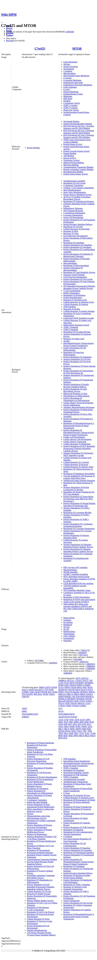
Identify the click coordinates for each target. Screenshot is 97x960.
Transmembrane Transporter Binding (78, 167)
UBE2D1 (25, 696)
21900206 (69, 32)
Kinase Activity (69, 158)
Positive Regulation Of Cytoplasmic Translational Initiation (78, 525)
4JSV (70, 724)
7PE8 (90, 731)
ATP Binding (68, 156)
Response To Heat (70, 231)
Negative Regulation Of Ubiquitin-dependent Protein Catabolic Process (78, 545)
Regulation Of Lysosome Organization (79, 528)
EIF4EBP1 (79, 683)
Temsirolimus (69, 634)
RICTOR (76, 696)
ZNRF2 (83, 706)
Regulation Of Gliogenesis (37, 788)
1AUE (61, 720)
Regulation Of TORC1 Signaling (76, 885)
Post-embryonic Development (75, 236)
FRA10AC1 (39, 690)
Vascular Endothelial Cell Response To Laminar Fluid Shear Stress (79, 477)
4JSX (75, 724)
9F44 (60, 738)
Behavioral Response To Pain (75, 394)
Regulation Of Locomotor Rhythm (77, 512)
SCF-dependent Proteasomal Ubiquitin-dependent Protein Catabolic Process (79, 287)
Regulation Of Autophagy (73, 243)
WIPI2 (68, 706)
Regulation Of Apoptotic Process (76, 795)
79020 (24, 708)
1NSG (71, 720)
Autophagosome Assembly (74, 181)
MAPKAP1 (63, 690)
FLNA (61, 687)
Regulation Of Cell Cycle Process (40, 912)
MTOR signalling (70, 572)
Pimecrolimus (69, 618)
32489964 (52, 663)
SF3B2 (45, 694)
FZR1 (51, 690)
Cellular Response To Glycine (39, 891)
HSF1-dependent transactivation (76, 576)
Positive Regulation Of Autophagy (77, 247)
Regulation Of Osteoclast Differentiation (73, 353)
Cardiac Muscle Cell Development (77, 439)
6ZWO (67, 731)
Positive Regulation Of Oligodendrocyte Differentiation (76, 399)
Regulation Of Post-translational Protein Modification (40, 780)
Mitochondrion (69, 73)
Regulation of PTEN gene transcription (79, 599)
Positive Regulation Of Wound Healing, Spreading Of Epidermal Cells (79, 504)
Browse (9, 28)
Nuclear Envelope (70, 66)
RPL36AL (38, 694)
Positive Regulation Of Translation (77, 357)
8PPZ (76, 736)
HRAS (79, 687)
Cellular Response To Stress (38, 919)
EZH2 (31, 690)
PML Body (67, 98)
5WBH (72, 726)
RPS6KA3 (62, 699)
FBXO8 (72, 685)
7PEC (76, 733)
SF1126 (66, 627)
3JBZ (71, 722)
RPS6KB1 (71, 699)
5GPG (60, 726)
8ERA (71, 736)
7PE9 (60, 733)
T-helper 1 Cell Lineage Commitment (78, 188)
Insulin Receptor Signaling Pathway (78, 224)
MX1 (50, 692)
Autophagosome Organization (75, 782)
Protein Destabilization (72, 297)
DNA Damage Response (73, 211)
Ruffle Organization (71, 293)
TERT (67, 703)
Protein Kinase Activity (72, 144)
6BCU (61, 729)
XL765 (66, 629)
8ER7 (66, 736)
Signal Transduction (71, 901)
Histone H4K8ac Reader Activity (40, 901)
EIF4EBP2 (89, 683)
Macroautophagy (70, 263)
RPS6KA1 (89, 696)
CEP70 (48, 687)
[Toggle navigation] (2, 22)
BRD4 (41, 687)
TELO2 (61, 703)
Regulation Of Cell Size (73, 227)
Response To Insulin (71, 309)
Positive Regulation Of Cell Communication (74, 844)
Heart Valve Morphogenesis (74, 192)
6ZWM (61, 731)
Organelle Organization (72, 889)
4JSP (65, 724)
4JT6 (84, 724)
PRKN (76, 694)
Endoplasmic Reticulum (73, 82)
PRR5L (83, 694)
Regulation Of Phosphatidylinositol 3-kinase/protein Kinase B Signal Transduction (78, 425)
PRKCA (70, 694)
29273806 (39, 660)
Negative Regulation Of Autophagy (77, 245)
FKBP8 (87, 685)
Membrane (67, 96)
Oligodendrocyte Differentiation (76, 396)
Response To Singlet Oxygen (38, 894)
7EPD (73, 731)
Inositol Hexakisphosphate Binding (77, 124)
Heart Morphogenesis (72, 190)
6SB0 (84, 729)
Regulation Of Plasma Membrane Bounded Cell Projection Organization (40, 745)
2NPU (88, 720)
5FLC (89, 724)
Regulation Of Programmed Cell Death (79, 800)
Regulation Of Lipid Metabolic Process (79, 272)
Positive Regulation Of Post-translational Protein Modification (40, 805)
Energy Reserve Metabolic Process (77, 195)
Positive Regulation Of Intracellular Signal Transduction (77, 789)
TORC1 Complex (70, 105)
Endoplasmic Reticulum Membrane (77, 85)
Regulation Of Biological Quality (76, 875)
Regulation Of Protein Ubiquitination (42, 777)
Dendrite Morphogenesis (37, 930)
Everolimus (68, 622)
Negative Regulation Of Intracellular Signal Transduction (42, 751)
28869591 (90, 664)
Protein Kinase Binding (72, 878)
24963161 (84, 662)
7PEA (65, 733)
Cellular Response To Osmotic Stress (78, 467)
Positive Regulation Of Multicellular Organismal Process (78, 411)
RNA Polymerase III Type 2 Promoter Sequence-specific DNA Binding (78, 131)
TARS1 (52, 694)
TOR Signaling (69, 307)
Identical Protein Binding (73, 163)
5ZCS (90, 726)
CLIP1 (61, 683)
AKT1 (78, 678)
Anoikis (66, 341)
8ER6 (60, 736)
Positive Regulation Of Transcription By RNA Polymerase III (78, 372)
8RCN (92, 736)
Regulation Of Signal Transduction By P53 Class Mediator (78, 493)
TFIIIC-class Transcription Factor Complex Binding (77, 141)
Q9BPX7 (25, 717)
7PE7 (85, 731)
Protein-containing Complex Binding (78, 169)
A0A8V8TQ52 (64, 717)
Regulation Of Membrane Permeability (79, 474)
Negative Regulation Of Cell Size (77, 359)
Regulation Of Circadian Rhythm (76, 332)
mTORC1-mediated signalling (75, 574)
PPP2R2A (84, 692)
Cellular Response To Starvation (76, 229)
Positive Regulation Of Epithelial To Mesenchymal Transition (78, 255)
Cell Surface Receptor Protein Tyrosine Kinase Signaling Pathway (41, 934)
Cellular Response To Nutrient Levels (78, 302)
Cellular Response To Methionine (77, 444)
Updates (9, 35)
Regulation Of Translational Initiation (78, 201)
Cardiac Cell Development (74, 437)
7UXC (87, 733)
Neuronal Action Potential (73, 275)
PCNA (90, 690)
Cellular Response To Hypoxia (75, 464)
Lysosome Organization (73, 215)
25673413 (83, 655)
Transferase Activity (71, 160)
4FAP (91, 722)
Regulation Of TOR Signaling (75, 775)
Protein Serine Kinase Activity (75, 174)
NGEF (55, 692)
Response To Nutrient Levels (75, 300)
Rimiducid (67, 625)
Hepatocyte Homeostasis (37, 834)
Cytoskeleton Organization (74, 213)
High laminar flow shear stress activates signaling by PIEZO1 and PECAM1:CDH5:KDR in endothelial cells (78, 607)
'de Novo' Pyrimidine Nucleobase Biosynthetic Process (76, 198)
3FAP (66, 722)
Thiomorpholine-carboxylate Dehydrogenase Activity (38, 817)
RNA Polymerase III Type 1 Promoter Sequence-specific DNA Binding (78, 127)
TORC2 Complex (70, 108)
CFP (90, 680)
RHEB (61, 696)
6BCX (66, 729)
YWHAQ (76, 706)
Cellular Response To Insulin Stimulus (79, 311)
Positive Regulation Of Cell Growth (77, 279)
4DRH (76, 722)
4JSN (60, 724)
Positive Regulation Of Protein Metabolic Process (39, 785)
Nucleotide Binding (71, 121)
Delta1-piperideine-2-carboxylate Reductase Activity (40, 810)
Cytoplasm (67, 71)
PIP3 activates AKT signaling (75, 567)
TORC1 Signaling (70, 327)
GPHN (67, 687)
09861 (24, 711)
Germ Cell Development (73, 217)
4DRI (81, 722)
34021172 (85, 650)
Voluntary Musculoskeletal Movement (78, 407)
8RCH (81, 736)
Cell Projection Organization (75, 277)
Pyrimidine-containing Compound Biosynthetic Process (41, 876)
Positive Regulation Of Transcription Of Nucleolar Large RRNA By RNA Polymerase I (78, 498)
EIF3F (72, 683)
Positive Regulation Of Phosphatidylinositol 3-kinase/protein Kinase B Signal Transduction (78, 432)
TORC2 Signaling (70, 329)
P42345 (74, 717)
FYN (47, 690)
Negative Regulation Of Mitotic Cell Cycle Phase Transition (42, 837)
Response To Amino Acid (73, 339)
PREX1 (92, 692)
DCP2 (66, 683)
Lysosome (67, 78)
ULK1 (88, 703)
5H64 (66, 726)
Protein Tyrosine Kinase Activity (76, 151)
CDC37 (85, 680)
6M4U (72, 729)
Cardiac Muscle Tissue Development (78, 403)
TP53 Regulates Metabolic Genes (77, 590)
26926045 (82, 652)
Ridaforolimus (69, 631)
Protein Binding (33, 148)
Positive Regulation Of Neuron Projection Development (39, 826)
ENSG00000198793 (66, 714)
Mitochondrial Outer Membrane (76, 76)
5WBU (78, 726)
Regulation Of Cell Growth (74, 183)
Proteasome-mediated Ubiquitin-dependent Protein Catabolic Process (41, 853)
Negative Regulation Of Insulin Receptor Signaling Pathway (76, 385)
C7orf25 (39, 48)
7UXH (93, 733)
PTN (24, 694)
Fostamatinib (68, 638)
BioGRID (10, 41)
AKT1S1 (84, 678)
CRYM (54, 687)
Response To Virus (71, 233)
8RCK (87, 736)
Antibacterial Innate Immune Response (79, 480)
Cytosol (66, 89)
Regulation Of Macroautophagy (76, 265)
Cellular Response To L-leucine (76, 462)
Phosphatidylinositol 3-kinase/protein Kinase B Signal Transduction (78, 344)
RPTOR (88, 699)
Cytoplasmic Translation (73, 185)
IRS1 (85, 687)
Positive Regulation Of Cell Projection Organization (38, 760)
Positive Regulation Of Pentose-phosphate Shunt (76, 536)
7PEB (70, 733)
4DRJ (86, 722)
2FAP (77, 720)
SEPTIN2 (70, 701)
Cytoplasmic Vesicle (71, 103)
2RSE (60, 722)
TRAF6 (73, 703)
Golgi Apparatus (70, 87)
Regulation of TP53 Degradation (76, 597)
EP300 (61, 685)
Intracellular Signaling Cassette (76, 772)
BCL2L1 (71, 680)
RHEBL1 (68, 696)
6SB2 (89, 729)
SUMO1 (89, 701)
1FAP (66, 720)
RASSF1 (29, 694)
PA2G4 (84, 690)
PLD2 (67, 692)
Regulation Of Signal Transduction (77, 807)
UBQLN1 (81, 703)
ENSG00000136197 (30, 714)
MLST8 (71, 690)
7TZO (81, 733)
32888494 (90, 666)
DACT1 (25, 690)
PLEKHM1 (75, 692)
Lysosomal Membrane (72, 80)
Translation (31, 857)
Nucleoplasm (68, 69)
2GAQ (82, 720)
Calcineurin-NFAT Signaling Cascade (78, 318)
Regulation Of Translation (73, 866)
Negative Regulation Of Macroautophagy (73, 269)
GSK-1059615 (69, 636)
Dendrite (66, 101)
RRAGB (61, 701)
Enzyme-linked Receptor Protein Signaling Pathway (40, 863)
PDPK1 (61, 692)
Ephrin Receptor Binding (37, 802)
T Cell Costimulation (71, 291)
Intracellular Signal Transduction (76, 761)
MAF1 (90, 687)
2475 (60, 708)
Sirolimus (67, 620)
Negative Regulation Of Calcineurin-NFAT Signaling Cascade (78, 454)
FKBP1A (80, 685)
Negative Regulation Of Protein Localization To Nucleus (76, 488)
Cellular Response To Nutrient (75, 304)
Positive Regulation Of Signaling (76, 848)
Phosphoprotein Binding (73, 172)
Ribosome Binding (71, 165)
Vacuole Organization (72, 834)
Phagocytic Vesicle (71, 110)
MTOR (77, 48)
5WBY (84, 726)
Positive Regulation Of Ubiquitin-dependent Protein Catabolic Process (78, 550)
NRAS (78, 690)
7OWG (79, 731)
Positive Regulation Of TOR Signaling (79, 827)
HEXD (38, 692)
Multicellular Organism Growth (76, 325)
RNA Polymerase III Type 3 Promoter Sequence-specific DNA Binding (78, 136)
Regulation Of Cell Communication (77, 832)
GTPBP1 (25, 692)
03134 (60, 711)
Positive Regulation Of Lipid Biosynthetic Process (75, 390)
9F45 (65, 738)
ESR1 (66, 685)
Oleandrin (67, 641)
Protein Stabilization (71, 405)
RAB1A (89, 694)
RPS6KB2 (80, 699)
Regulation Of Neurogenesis (38, 850)
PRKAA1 (62, 694)
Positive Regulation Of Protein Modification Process (39, 831)
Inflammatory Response (73, 208)
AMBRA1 (62, 680)
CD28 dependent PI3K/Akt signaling (78, 583)
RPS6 (82, 696)
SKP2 (76, 701)
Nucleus (66, 64)
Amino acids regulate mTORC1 (76, 602)
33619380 (77, 659)
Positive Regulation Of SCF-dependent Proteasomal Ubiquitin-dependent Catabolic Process (79, 448)
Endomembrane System (73, 94)
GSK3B (73, 687)
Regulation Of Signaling (73, 830)
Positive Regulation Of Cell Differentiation (74, 349)
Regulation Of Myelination (74, 295)
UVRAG (62, 706)
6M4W (78, 729)
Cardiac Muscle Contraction (74, 442)
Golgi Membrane (70, 62)
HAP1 (32, 692)
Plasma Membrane (71, 92)
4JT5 (79, 724)
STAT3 (82, 701)
